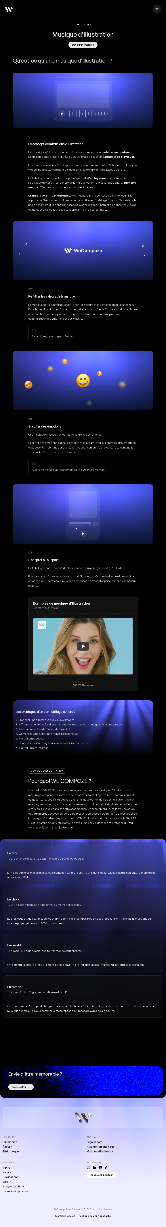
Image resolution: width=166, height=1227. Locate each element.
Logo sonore (95, 1141)
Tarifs (6, 1167)
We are (7, 1172)
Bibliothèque (11, 1151)
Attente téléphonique (101, 1146)
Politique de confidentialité (95, 1215)
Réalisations (10, 1177)
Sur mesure (10, 1141)
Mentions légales (65, 1215)
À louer (7, 1146)
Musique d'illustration (100, 1151)
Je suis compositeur (16, 1191)
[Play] (83, 646)
